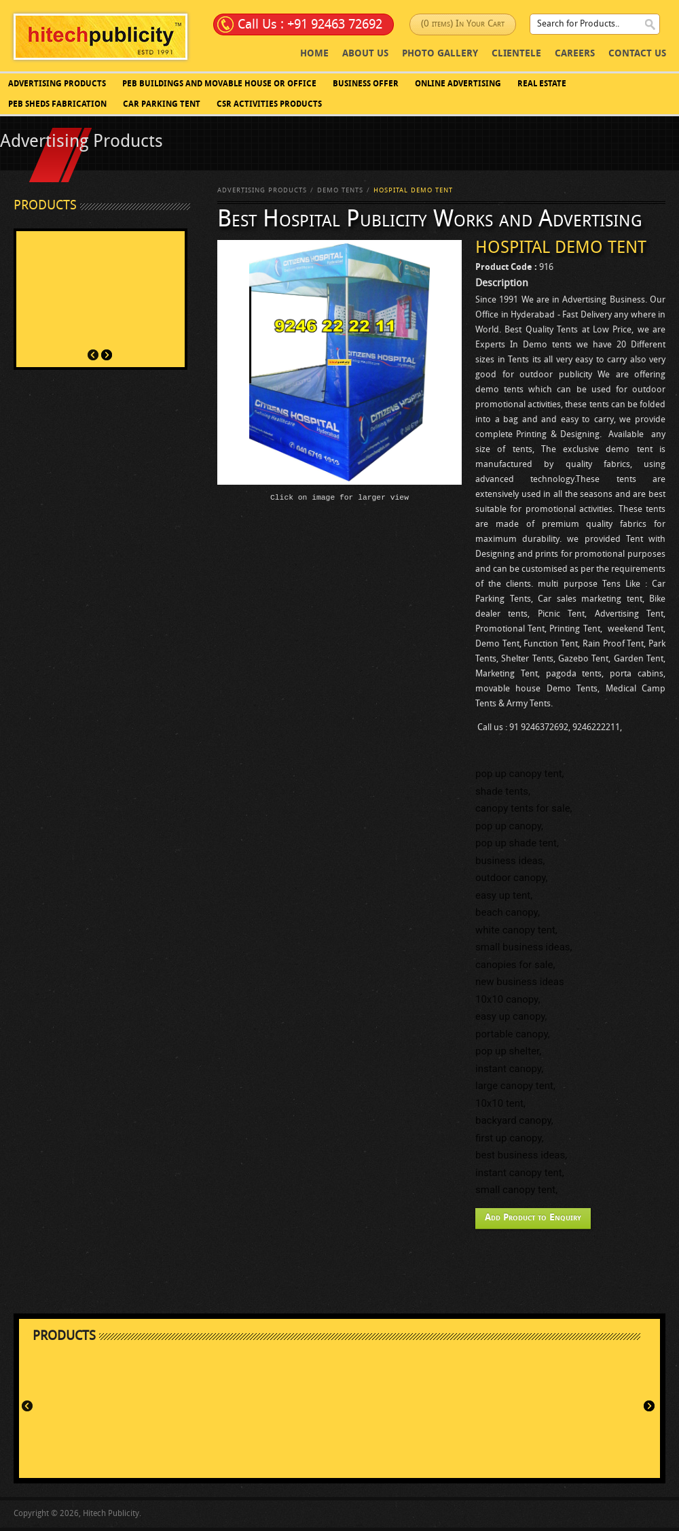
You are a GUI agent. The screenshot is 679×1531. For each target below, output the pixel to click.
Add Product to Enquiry (533, 1218)
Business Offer (366, 84)
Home (314, 54)
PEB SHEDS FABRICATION (57, 105)
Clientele (516, 54)
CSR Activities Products (269, 105)
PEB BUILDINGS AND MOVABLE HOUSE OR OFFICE (219, 84)
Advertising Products (57, 84)
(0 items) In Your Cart (462, 24)
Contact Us (637, 54)
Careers (575, 54)
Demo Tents (340, 190)
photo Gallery (440, 54)
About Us (365, 54)
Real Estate (541, 84)
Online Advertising (458, 84)
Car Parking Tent (161, 105)
